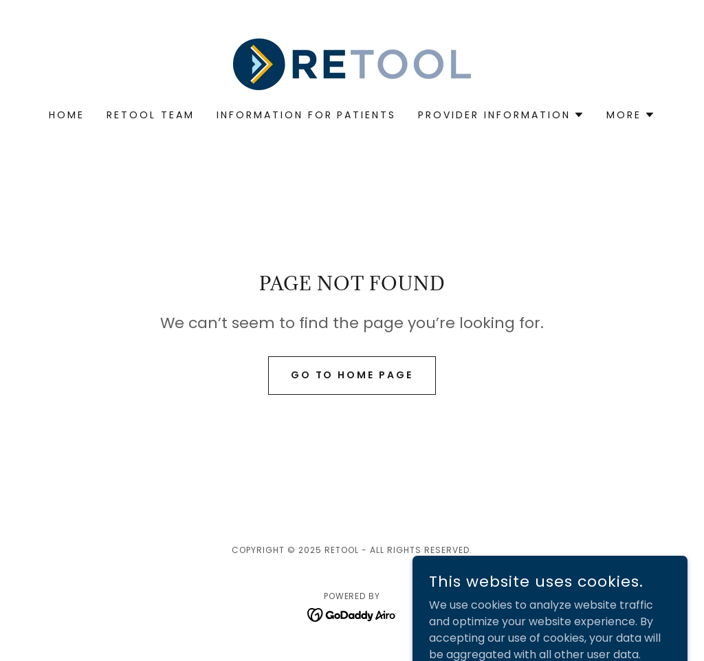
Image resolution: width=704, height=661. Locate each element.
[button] (501, 115)
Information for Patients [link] (307, 115)
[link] (352, 64)
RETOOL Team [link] (151, 115)
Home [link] (67, 115)
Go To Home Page (352, 375)
